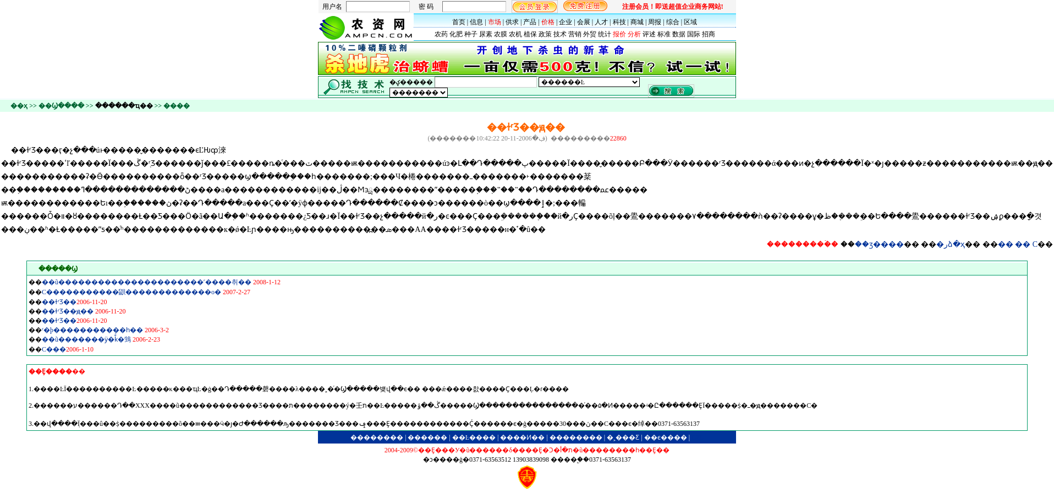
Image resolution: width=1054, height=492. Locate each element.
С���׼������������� (54, 349)
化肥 (456, 34)
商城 (637, 22)
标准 (664, 34)
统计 (604, 34)
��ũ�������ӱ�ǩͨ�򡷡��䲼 (86, 339)
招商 (708, 34)
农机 (515, 34)
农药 (441, 34)
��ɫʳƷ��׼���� (59, 302)
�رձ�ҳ (950, 244)
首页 (458, 22)
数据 (678, 34)
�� (1005, 244)
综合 (672, 22)
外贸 (589, 34)
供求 (512, 22)
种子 (470, 34)
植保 (530, 34)
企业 (565, 22)
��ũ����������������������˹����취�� (146, 282)
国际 (693, 34)
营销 (574, 34)
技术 (560, 34)
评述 (649, 34)
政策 (545, 34)
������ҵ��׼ (124, 106)
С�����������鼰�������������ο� (131, 292)
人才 (601, 22)
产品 (529, 22)
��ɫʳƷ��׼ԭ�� (68, 311)
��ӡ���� (879, 244)
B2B (697, 437)
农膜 (500, 34)
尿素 (485, 34)
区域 (690, 22)
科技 (619, 22)
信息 (476, 22)
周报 (654, 22)
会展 (583, 22)
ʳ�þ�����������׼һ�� (92, 330)
